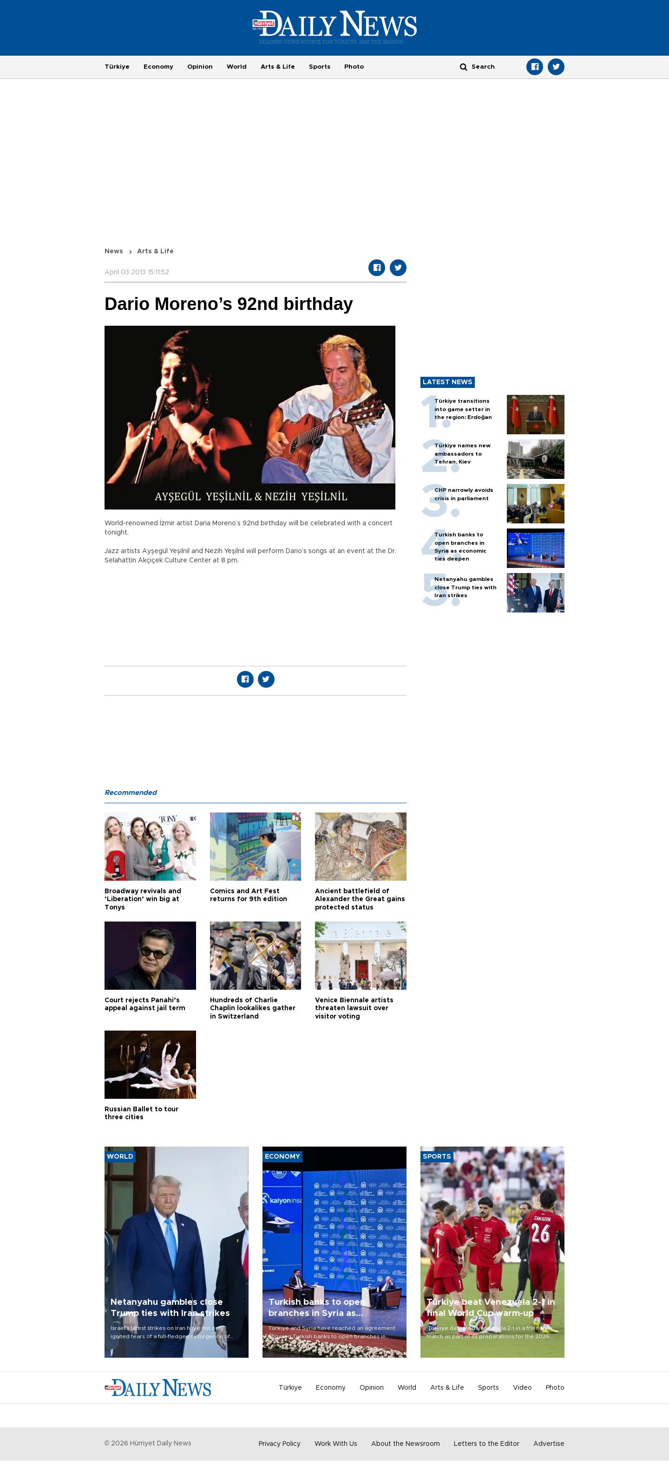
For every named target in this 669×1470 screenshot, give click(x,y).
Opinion (200, 67)
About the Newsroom (405, 1444)
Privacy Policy (280, 1444)
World (237, 67)
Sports (319, 67)
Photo (354, 67)
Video (522, 1388)
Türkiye (117, 67)
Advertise (548, 1444)
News (114, 251)
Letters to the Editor (486, 1444)
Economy (158, 67)
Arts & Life (278, 67)
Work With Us (336, 1444)
